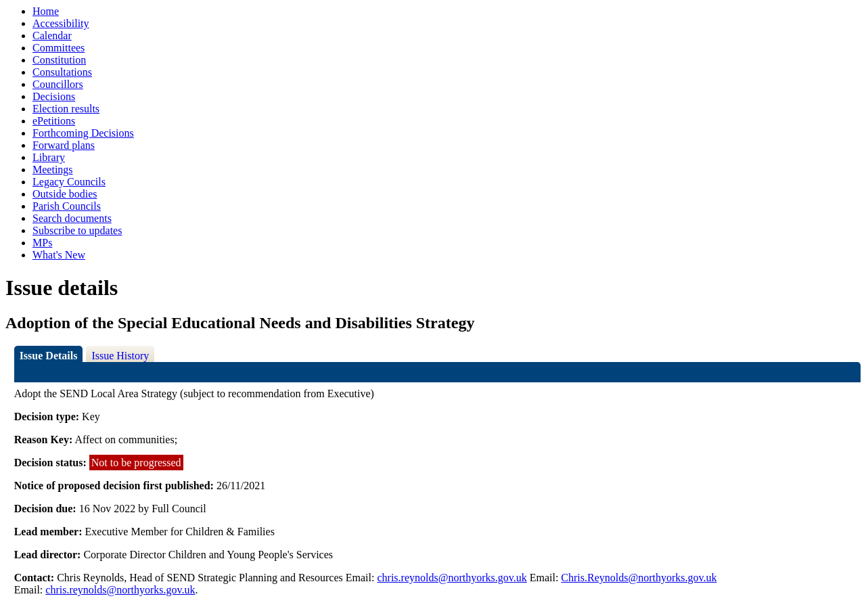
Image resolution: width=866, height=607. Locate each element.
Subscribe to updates (77, 230)
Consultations (62, 72)
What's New (58, 255)
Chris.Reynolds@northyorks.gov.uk (638, 577)
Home (45, 11)
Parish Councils (66, 206)
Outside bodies (64, 194)
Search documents (72, 218)
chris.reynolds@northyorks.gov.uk (451, 577)
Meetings (52, 169)
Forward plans (63, 145)
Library (48, 157)
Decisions (53, 96)
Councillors (57, 84)
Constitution (59, 60)
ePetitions (53, 121)
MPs (42, 242)
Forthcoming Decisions (83, 133)
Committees (58, 47)
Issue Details (49, 355)
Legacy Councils (69, 181)
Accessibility (60, 23)
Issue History (120, 355)
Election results (65, 108)
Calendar (52, 35)
